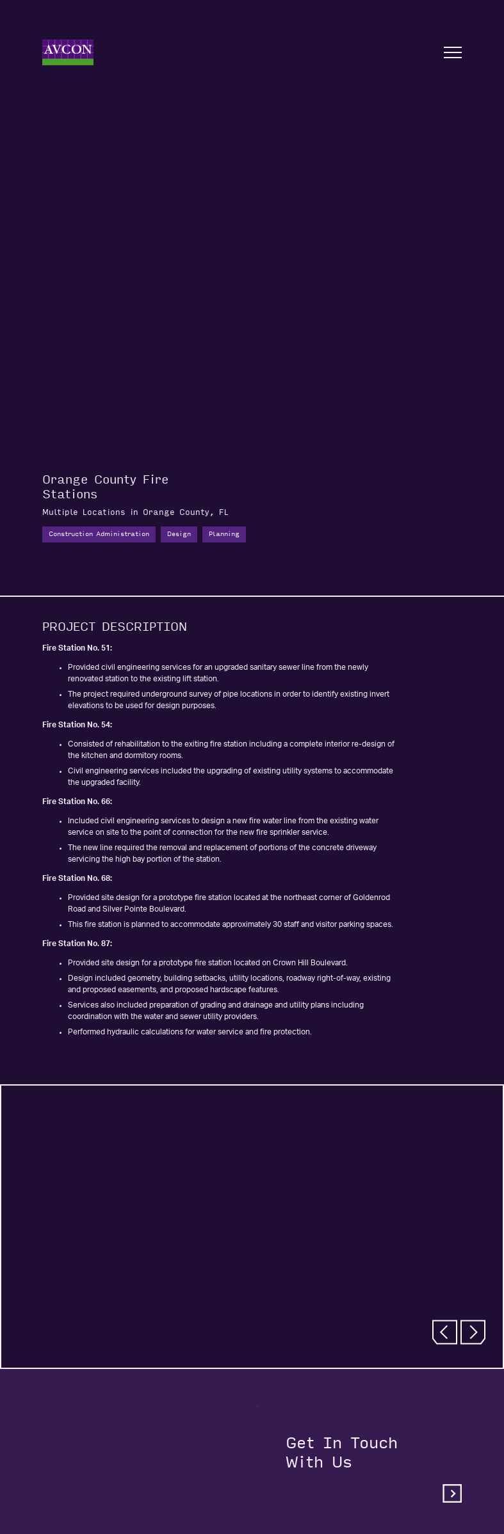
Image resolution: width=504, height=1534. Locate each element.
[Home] (67, 52)
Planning (224, 534)
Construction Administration (99, 534)
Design (179, 534)
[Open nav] (453, 52)
